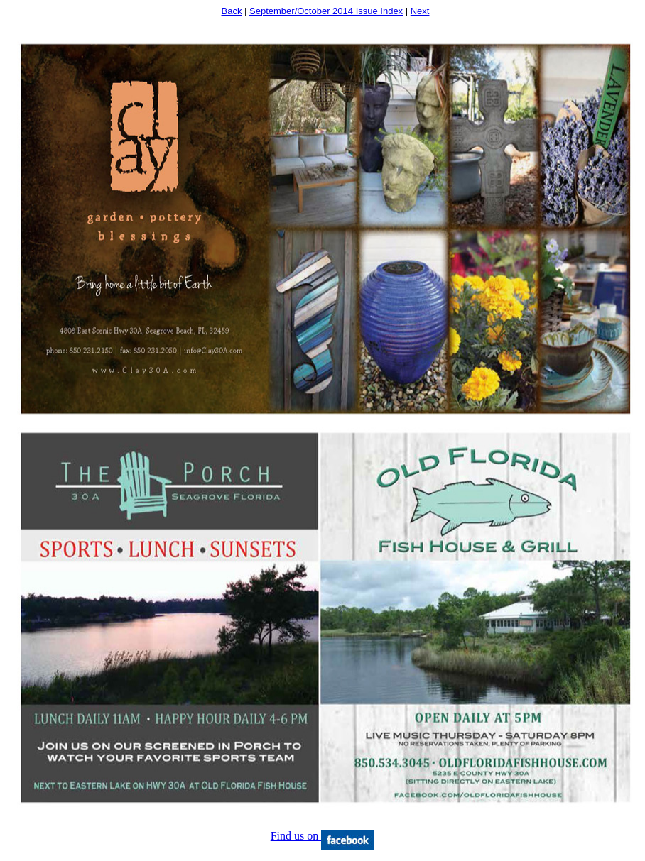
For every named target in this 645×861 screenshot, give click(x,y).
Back (232, 11)
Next (420, 11)
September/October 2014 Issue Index (326, 11)
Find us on (323, 836)
